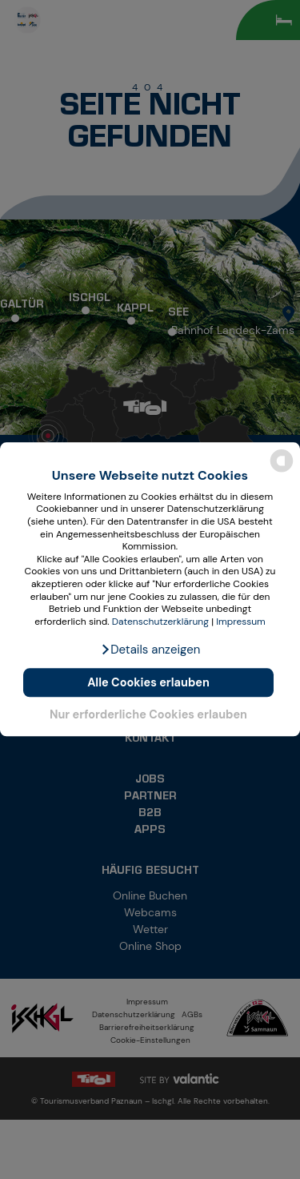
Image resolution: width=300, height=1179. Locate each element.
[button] (150, 650)
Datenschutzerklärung (160, 621)
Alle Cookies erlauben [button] (148, 682)
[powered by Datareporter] (281, 471)
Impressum (241, 621)
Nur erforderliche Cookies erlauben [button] (148, 714)
